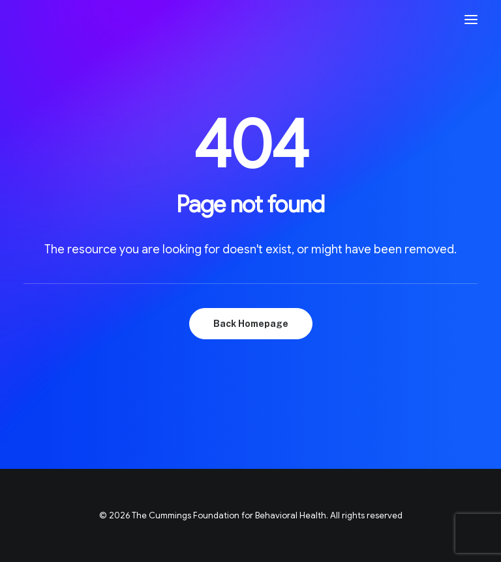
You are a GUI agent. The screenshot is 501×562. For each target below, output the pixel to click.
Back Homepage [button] (250, 323)
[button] (471, 19)
